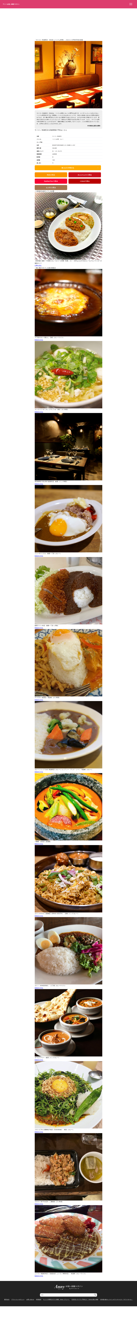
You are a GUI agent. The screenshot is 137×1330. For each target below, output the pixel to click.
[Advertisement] (68, 22)
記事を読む (38, 265)
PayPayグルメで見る (51, 181)
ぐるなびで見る (85, 181)
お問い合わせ (30, 1299)
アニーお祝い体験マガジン (11, 4)
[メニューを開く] (130, 4)
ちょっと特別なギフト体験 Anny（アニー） (56, 1299)
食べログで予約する (68, 168)
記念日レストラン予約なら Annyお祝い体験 (85, 1299)
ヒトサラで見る (51, 187)
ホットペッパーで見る (85, 175)
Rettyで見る (51, 175)
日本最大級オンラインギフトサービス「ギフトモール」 (116, 1299)
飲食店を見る (39, 340)
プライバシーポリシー (17, 1299)
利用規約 (38, 1299)
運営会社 (6, 1299)
